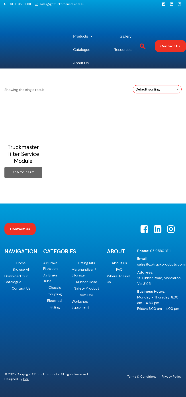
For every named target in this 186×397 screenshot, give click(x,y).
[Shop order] (157, 89)
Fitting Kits (86, 263)
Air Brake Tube (50, 278)
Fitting (55, 307)
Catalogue (81, 50)
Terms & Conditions (141, 377)
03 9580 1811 (153, 250)
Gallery (125, 36)
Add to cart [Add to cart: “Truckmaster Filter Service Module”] (23, 172)
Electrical (54, 300)
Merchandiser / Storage (84, 272)
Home (21, 263)
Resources (122, 50)
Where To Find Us (118, 279)
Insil (26, 379)
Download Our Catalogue (16, 279)
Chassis (55, 287)
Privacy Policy (172, 377)
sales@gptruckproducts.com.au (62, 4)
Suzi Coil (86, 295)
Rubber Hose (86, 282)
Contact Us (170, 46)
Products (83, 36)
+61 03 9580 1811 (19, 4)
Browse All (21, 269)
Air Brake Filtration (50, 266)
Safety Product (86, 288)
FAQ (119, 269)
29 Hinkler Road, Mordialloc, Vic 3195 (159, 278)
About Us (81, 63)
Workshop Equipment (80, 304)
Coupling (55, 294)
